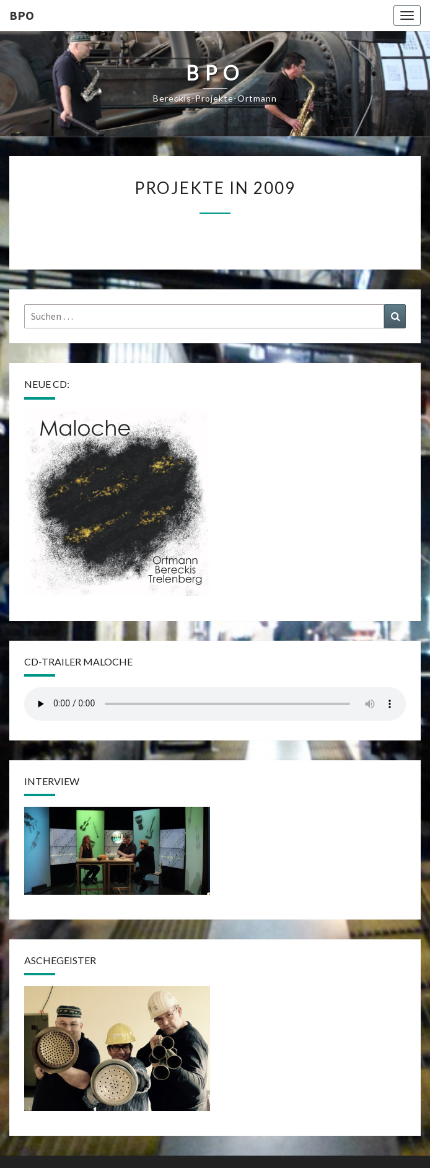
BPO (21, 15)
